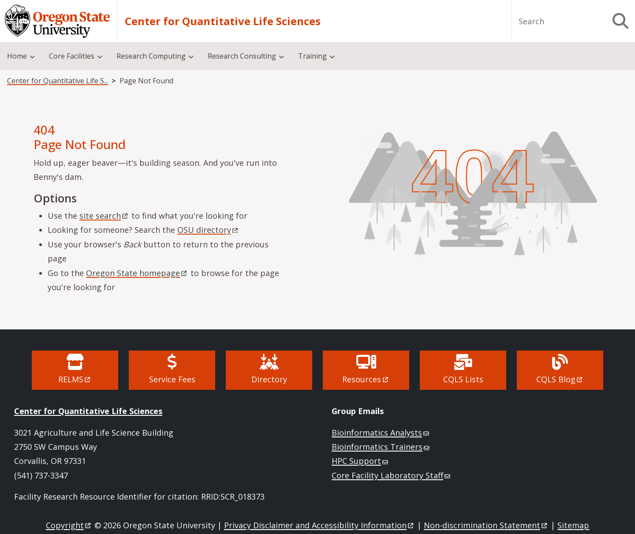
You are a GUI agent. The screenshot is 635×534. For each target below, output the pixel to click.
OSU (208, 229)
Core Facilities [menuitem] (71, 56)
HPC (360, 461)
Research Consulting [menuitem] (242, 56)
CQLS (560, 379)
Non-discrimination (486, 525)
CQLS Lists (463, 379)
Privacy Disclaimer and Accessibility (319, 525)
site (104, 215)
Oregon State (137, 273)
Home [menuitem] (17, 56)
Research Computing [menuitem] (151, 56)
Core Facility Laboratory (392, 475)
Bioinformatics (381, 432)
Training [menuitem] (312, 56)
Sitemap (573, 525)
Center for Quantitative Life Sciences (223, 21)
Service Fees (172, 379)
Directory (269, 379)
